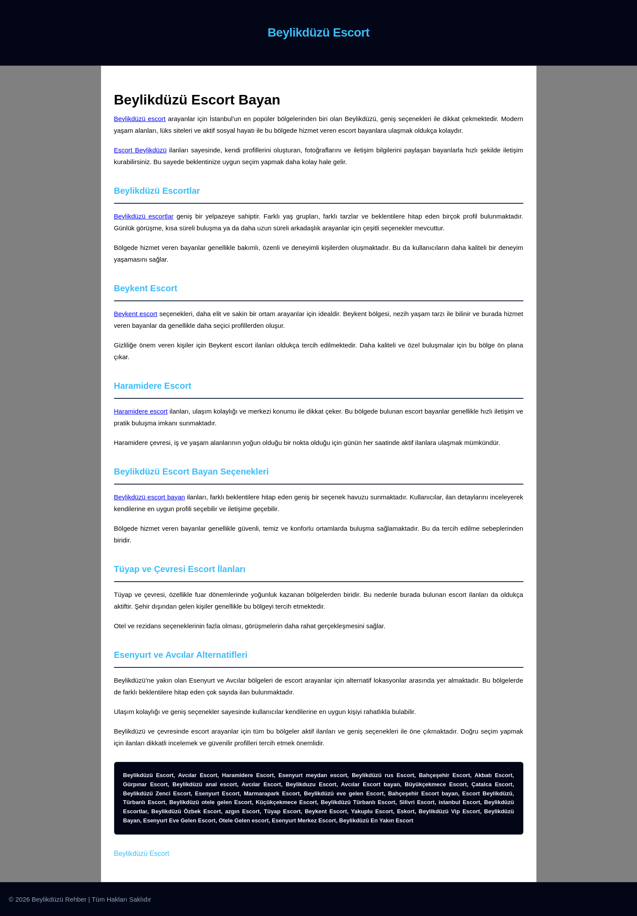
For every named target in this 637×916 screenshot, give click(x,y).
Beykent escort (136, 313)
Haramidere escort (141, 411)
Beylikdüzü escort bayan (149, 497)
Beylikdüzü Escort (141, 853)
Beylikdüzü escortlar (144, 216)
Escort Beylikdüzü (140, 150)
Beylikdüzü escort (140, 118)
